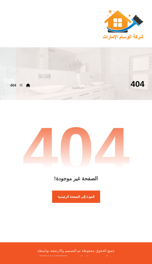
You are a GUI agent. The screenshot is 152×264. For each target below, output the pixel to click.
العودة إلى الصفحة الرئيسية (76, 196)
